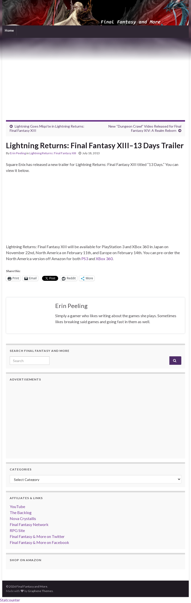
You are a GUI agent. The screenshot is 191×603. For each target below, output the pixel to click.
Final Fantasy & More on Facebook (39, 542)
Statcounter (10, 600)
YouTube (17, 506)
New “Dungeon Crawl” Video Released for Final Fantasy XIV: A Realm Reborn (144, 128)
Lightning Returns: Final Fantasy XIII (52, 153)
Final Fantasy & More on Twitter (37, 536)
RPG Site (17, 530)
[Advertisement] (95, 75)
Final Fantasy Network (29, 524)
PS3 (84, 258)
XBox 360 (104, 258)
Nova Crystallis (23, 518)
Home (9, 30)
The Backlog (21, 512)
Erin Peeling (18, 153)
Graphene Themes (40, 591)
